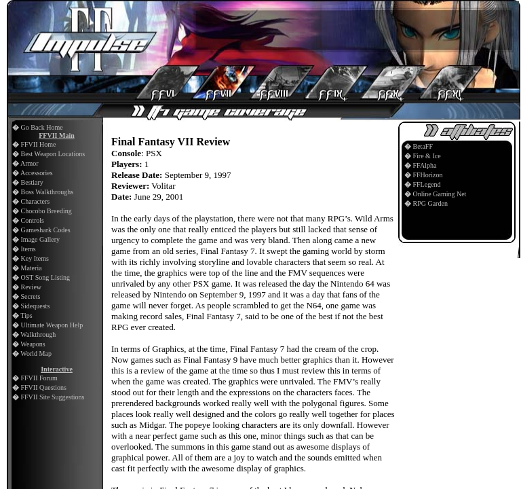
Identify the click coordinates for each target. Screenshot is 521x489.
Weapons (32, 344)
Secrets (31, 296)
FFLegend (427, 184)
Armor (29, 163)
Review (31, 287)
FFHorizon (428, 175)
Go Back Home (42, 127)
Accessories (36, 173)
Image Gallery (40, 239)
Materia (31, 268)
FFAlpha (425, 165)
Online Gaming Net (440, 194)
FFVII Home (38, 144)
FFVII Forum (39, 378)
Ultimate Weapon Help (52, 325)
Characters (35, 201)
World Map (36, 353)
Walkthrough (38, 334)
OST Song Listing (46, 277)
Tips (26, 315)
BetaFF (423, 146)
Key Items (35, 258)
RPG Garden (430, 203)
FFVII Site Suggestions (53, 397)
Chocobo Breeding (46, 211)
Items (28, 249)
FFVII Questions (44, 387)
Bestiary (32, 182)
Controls (32, 220)
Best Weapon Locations (53, 154)
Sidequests (35, 306)
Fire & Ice (427, 156)
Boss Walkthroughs (47, 192)
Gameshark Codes (46, 230)
